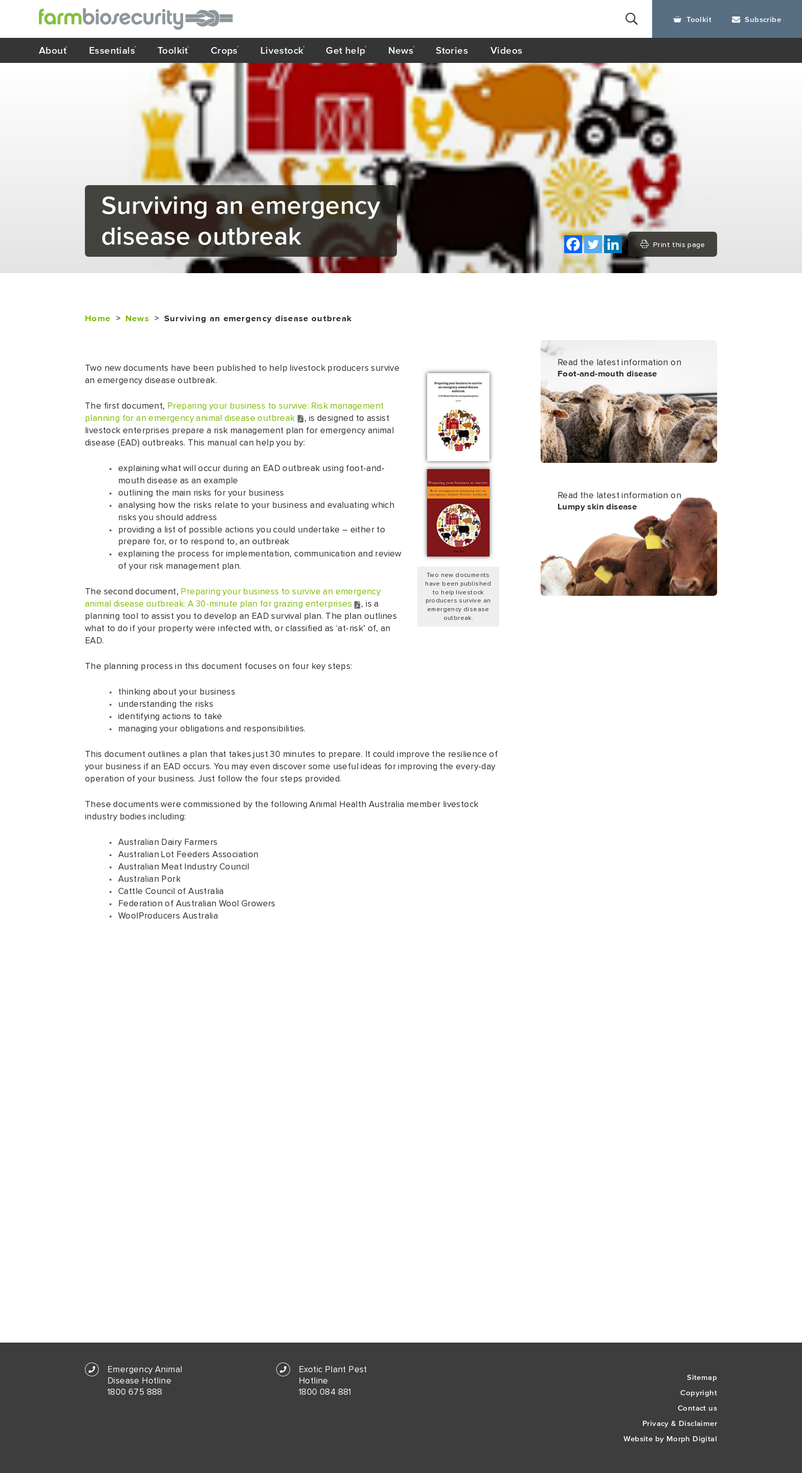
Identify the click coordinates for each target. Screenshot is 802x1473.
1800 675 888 (135, 1392)
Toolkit (692, 19)
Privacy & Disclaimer (679, 1423)
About (52, 50)
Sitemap (702, 1377)
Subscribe (756, 19)
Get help (345, 50)
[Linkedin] (613, 244)
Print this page (672, 244)
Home (97, 319)
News (401, 50)
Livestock (282, 50)
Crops (224, 50)
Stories (452, 50)
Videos (506, 50)
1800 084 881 (325, 1392)
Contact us (697, 1407)
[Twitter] (593, 244)
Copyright (698, 1392)
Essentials (112, 50)
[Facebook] (573, 244)
